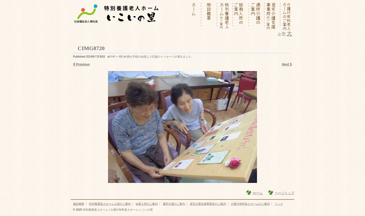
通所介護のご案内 (174, 204)
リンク (279, 204)
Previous (81, 64)
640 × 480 (117, 56)
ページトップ (284, 193)
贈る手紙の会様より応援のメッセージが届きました (159, 56)
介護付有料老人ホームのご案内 (250, 204)
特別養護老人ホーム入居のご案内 (110, 204)
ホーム (258, 193)
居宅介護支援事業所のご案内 (208, 204)
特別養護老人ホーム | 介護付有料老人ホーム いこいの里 (117, 209)
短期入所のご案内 (146, 204)
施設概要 (78, 204)
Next (287, 64)
